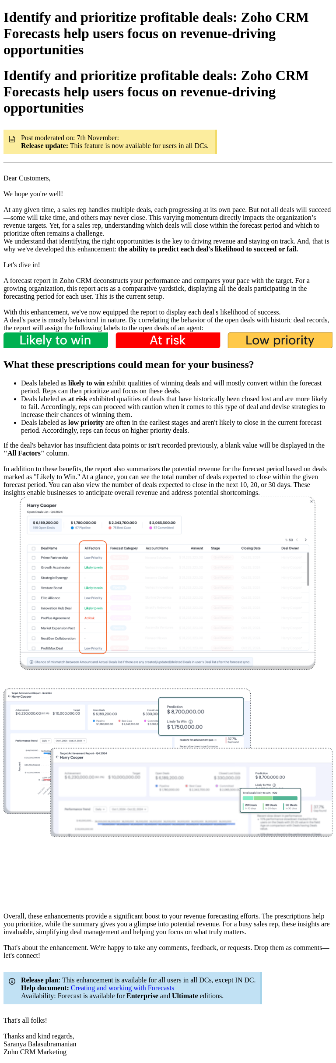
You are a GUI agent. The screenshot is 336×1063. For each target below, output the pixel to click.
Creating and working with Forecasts (122, 988)
